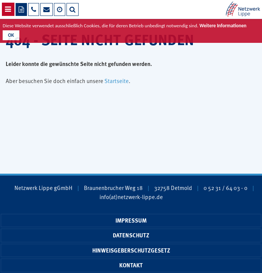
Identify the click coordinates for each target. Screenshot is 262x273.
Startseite (116, 81)
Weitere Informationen (222, 25)
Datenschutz (131, 235)
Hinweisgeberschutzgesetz (131, 250)
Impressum (131, 220)
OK (11, 35)
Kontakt (131, 265)
